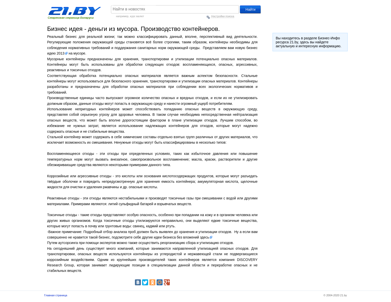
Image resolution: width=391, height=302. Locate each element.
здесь (204, 237)
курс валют (137, 16)
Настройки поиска (222, 16)
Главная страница (55, 295)
